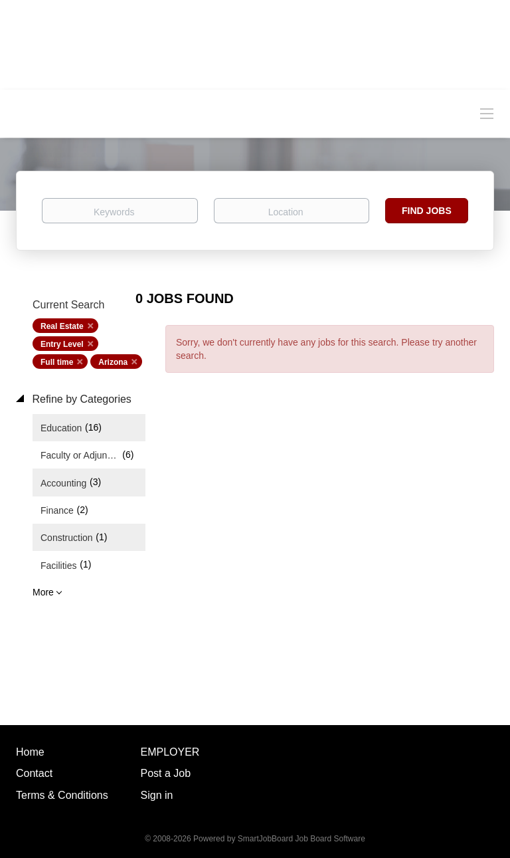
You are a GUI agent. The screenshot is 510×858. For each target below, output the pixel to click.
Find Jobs (427, 210)
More (43, 592)
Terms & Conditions (62, 795)
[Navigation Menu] (486, 113)
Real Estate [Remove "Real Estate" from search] (62, 326)
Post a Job (166, 773)
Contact (34, 773)
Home (30, 752)
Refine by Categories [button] (80, 399)
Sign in (157, 795)
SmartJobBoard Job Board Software (301, 838)
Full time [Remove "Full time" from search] (57, 362)
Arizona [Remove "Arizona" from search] (113, 362)
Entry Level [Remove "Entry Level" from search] (62, 344)
